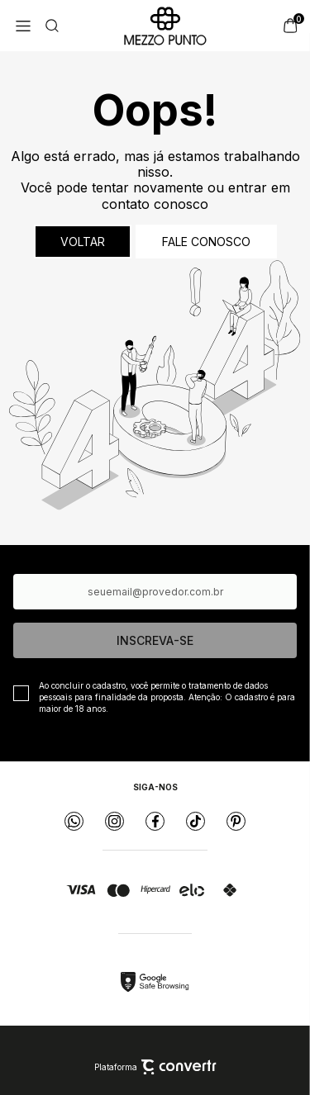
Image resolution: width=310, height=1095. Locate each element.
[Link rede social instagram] (114, 821)
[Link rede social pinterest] (236, 821)
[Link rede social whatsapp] (73, 821)
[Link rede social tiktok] (195, 821)
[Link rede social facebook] (155, 821)
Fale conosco (206, 242)
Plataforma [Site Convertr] (155, 1067)
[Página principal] (165, 25)
